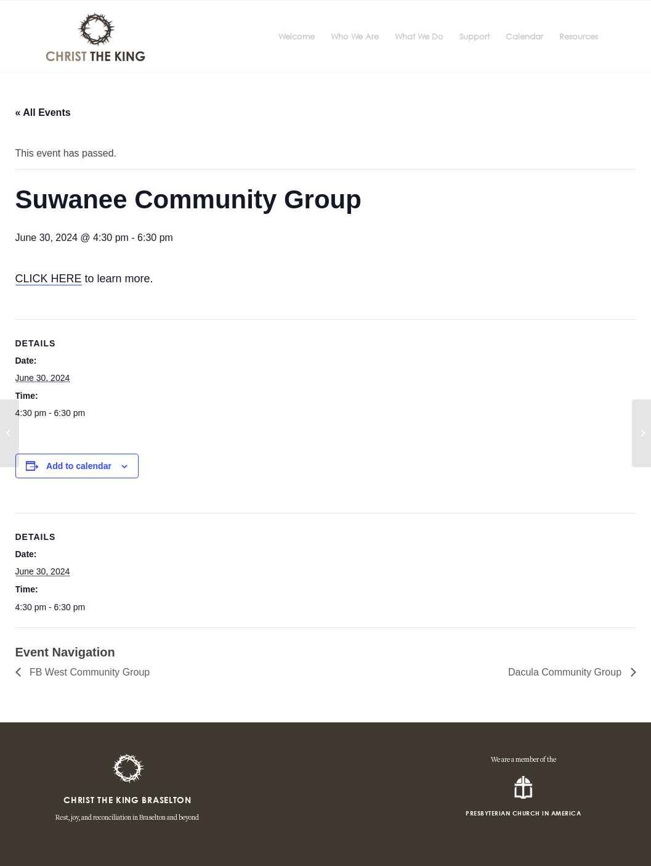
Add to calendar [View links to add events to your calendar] (78, 466)
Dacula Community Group (566, 672)
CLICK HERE (48, 278)
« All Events (43, 112)
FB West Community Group (88, 672)
